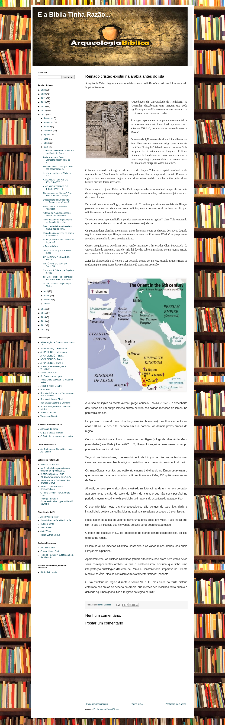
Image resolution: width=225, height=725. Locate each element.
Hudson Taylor (47, 524)
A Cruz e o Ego (47, 547)
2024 (43, 90)
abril (46, 291)
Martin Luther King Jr (50, 535)
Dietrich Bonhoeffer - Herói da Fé (55, 520)
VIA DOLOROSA (48, 412)
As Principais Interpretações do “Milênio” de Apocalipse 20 (55, 469)
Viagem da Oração (49, 416)
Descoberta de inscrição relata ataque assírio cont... (57, 227)
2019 (43, 106)
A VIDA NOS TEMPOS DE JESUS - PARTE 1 (55, 187)
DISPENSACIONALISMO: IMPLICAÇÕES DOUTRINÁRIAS (55, 475)
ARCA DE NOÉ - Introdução (53, 352)
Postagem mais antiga (175, 704)
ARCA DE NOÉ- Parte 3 (51, 363)
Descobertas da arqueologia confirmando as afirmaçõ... (56, 201)
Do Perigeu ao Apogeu (51, 376)
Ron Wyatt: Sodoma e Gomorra (55, 403)
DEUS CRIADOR (48, 372)
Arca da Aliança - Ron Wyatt (53, 348)
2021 (43, 98)
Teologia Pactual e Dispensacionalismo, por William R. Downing (56, 501)
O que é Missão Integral (51, 433)
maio (46, 147)
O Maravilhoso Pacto (50, 551)
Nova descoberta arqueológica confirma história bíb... (57, 220)
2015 (43, 313)
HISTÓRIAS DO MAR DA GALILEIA (55, 264)
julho (46, 139)
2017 (43, 114)
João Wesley (46, 531)
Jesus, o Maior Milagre (51, 386)
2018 (43, 110)
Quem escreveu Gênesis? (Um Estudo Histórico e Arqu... (57, 194)
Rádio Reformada (48, 572)
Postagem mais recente (97, 704)
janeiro (47, 303)
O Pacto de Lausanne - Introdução (56, 436)
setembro (48, 130)
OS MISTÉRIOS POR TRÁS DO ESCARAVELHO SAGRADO (58, 278)
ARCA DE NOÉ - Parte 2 (51, 359)
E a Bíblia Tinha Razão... (74, 14)
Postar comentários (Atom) (106, 709)
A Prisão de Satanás (50, 464)
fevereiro (48, 299)
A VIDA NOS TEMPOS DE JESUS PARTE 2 (55, 181)
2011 (43, 329)
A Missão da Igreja (49, 429)
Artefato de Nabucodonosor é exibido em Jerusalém (57, 214)
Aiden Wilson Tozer (49, 517)
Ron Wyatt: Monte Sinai (51, 399)
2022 (43, 94)
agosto (47, 134)
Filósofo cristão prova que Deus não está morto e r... (58, 167)
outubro (47, 126)
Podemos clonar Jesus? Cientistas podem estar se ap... (56, 160)
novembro (49, 122)
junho (46, 143)
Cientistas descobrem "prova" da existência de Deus (58, 151)
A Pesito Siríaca (50, 246)
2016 (43, 309)
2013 (43, 321)
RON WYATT (46, 389)
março (47, 295)
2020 (43, 102)
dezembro (49, 118)
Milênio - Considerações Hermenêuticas (51, 487)
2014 (43, 317)
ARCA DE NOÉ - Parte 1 (51, 356)
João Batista (46, 527)
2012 (43, 325)
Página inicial (137, 704)
